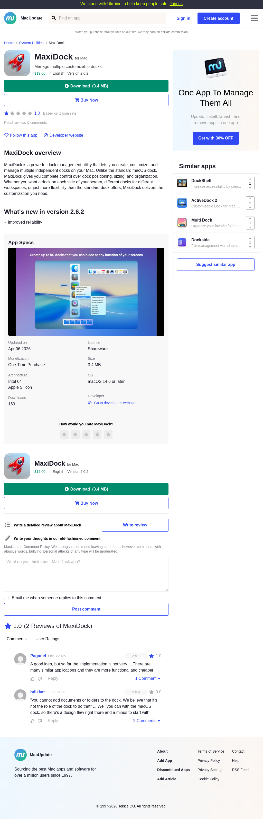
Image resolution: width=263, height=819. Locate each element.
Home (9, 43)
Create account (218, 18)
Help (235, 760)
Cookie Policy (208, 779)
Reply (53, 678)
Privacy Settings (210, 769)
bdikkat (37, 692)
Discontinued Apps (173, 769)
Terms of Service (211, 751)
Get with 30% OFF (215, 138)
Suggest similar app (215, 264)
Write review (135, 525)
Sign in (183, 18)
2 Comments (147, 720)
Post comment (86, 609)
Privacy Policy (209, 760)
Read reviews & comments (25, 123)
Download (86, 86)
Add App (164, 760)
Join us (176, 3)
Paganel (38, 655)
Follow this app (20, 135)
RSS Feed (240, 769)
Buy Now (86, 100)
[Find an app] (53, 18)
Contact (238, 751)
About (162, 751)
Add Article (166, 779)
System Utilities (31, 43)
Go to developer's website (111, 403)
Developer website (63, 135)
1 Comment (148, 678)
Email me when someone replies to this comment (56, 598)
